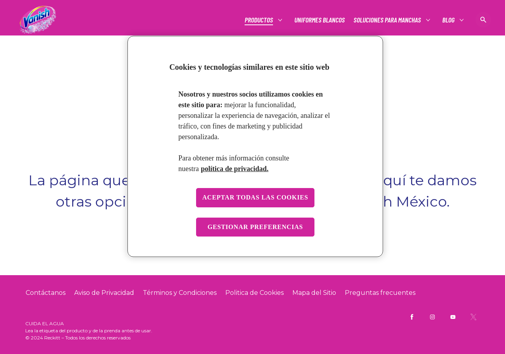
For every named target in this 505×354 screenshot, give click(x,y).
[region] (255, 146)
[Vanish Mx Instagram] (432, 317)
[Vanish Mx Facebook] (412, 317)
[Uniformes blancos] (319, 20)
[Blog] (449, 20)
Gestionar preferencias (255, 227)
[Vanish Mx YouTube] (453, 317)
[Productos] (259, 20)
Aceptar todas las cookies (255, 197)
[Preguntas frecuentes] (380, 293)
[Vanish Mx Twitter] (473, 317)
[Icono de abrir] (483, 20)
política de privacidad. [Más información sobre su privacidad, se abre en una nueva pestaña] (235, 169)
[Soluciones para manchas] (387, 20)
